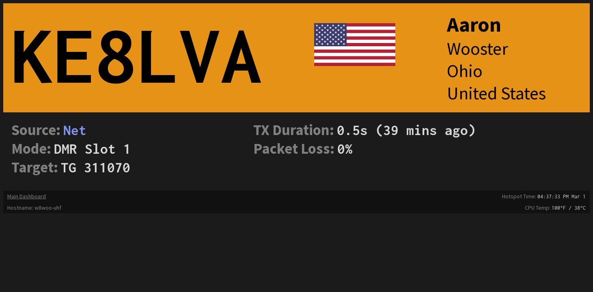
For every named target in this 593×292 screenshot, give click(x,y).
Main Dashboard (26, 196)
